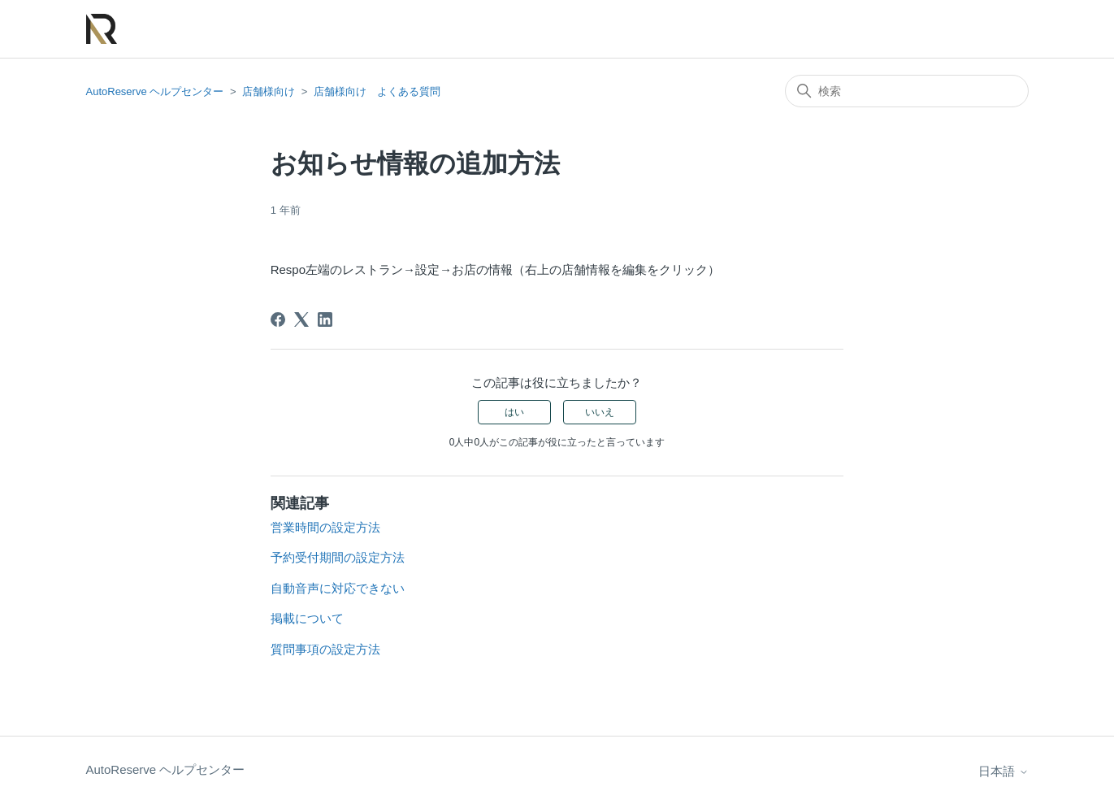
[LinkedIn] (325, 319)
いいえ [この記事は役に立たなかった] (599, 412)
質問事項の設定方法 (325, 649)
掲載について (307, 618)
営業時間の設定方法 (325, 527)
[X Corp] (301, 319)
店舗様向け (268, 91)
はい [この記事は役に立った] (514, 412)
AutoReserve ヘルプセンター (155, 91)
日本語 (1003, 771)
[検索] (907, 91)
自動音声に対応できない (338, 588)
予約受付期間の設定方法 (338, 557)
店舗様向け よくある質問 (377, 91)
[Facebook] (278, 319)
